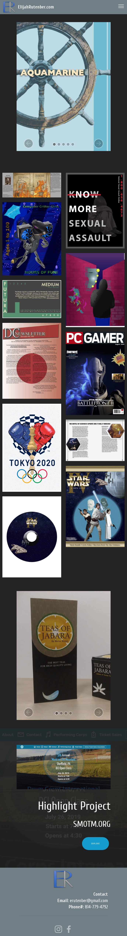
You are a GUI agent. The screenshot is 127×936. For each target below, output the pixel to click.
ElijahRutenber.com (36, 7)
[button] (28, 143)
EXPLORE (95, 843)
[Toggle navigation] (121, 6)
